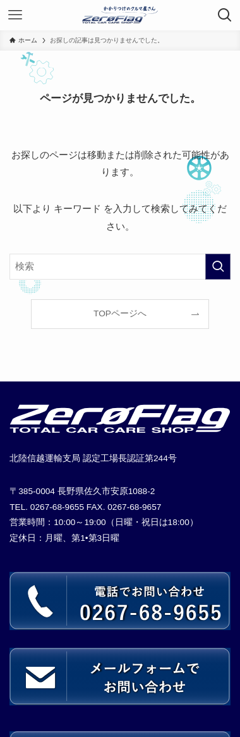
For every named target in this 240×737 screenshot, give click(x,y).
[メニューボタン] (15, 15)
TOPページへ (120, 313)
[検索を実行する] (218, 266)
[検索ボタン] (225, 15)
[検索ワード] (120, 266)
